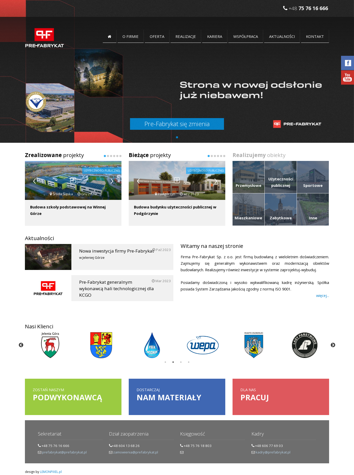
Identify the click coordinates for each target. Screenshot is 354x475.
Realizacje (185, 36)
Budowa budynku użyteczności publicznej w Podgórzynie (175, 210)
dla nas (280, 395)
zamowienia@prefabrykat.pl (135, 452)
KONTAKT (315, 36)
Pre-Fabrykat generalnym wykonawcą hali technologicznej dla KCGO (112, 288)
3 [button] (180, 362)
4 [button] (188, 362)
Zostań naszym (73, 395)
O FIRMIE (130, 36)
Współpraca (245, 36)
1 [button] (165, 362)
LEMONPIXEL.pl (51, 472)
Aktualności (282, 36)
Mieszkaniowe (248, 217)
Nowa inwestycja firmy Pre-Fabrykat (107, 254)
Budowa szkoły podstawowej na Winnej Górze (68, 210)
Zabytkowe (281, 217)
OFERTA (157, 36)
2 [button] (173, 362)
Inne (313, 217)
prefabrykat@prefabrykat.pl (64, 452)
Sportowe (313, 185)
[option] (50, 345)
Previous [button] (21, 345)
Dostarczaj (177, 395)
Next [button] (333, 345)
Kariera (214, 36)
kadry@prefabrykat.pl (273, 452)
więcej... (322, 295)
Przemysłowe (248, 185)
